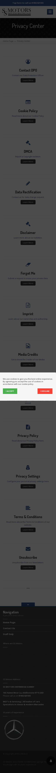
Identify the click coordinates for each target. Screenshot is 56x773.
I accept (10, 391)
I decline (44, 391)
